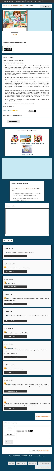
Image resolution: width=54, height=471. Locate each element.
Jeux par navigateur (13, 5)
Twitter (47, 450)
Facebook (21, 5)
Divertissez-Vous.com (7, 1)
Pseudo (10, 428)
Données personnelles (43, 467)
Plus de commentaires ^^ (43, 416)
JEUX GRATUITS (20, 1)
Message (9, 434)
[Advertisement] (39, 20)
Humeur (10, 431)
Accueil (5, 5)
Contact (11, 463)
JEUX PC (29, 1)
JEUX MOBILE (37, 1)
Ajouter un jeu (21, 463)
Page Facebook (13, 121)
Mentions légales (44, 463)
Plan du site (32, 463)
